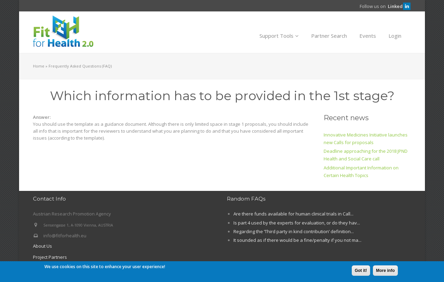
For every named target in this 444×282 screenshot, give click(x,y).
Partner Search (329, 35)
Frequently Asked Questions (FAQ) (80, 66)
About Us (42, 246)
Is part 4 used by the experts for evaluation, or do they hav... (296, 223)
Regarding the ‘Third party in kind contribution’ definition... (293, 231)
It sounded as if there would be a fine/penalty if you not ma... (297, 240)
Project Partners (50, 257)
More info (385, 271)
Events (367, 35)
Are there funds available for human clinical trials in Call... (293, 214)
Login (394, 35)
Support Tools (279, 35)
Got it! (361, 271)
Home (38, 66)
